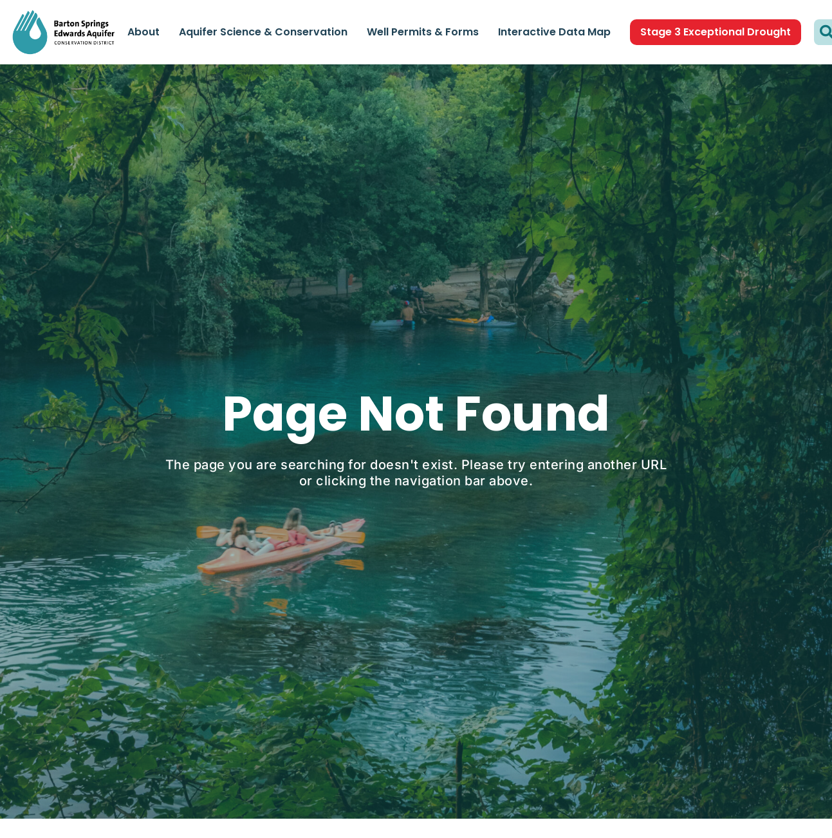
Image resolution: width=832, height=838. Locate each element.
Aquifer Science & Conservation (263, 31)
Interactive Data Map (554, 31)
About (143, 31)
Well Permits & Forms (423, 31)
